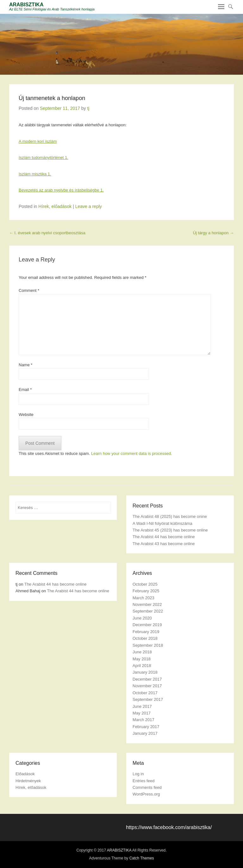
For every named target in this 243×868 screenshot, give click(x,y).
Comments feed (147, 787)
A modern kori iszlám (38, 141)
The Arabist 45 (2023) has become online (170, 530)
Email (25, 389)
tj (88, 108)
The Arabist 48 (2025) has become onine (170, 516)
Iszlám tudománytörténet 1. (43, 157)
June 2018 (142, 652)
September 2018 (148, 645)
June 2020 (142, 618)
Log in (138, 773)
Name (25, 364)
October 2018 (145, 638)
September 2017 (148, 699)
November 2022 (147, 604)
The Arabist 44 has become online (164, 536)
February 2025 (146, 590)
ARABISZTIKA (26, 4)
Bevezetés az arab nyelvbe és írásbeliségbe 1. (61, 190)
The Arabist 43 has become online (164, 543)
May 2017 (142, 713)
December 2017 (147, 679)
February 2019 (146, 631)
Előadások (25, 773)
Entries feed (143, 780)
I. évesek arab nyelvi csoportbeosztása (47, 232)
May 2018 (142, 659)
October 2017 (145, 692)
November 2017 (147, 685)
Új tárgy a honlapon (213, 232)
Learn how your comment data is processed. (131, 453)
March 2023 (143, 597)
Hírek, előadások (55, 206)
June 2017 (142, 706)
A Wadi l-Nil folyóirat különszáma (162, 523)
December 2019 (147, 624)
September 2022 (148, 611)
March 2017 (143, 719)
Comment (29, 290)
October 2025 (145, 584)
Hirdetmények (28, 780)
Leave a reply (88, 206)
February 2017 (146, 726)
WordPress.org (146, 794)
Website (26, 414)
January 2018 (145, 672)
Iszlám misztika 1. (35, 174)
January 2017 (145, 733)
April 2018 (142, 665)
